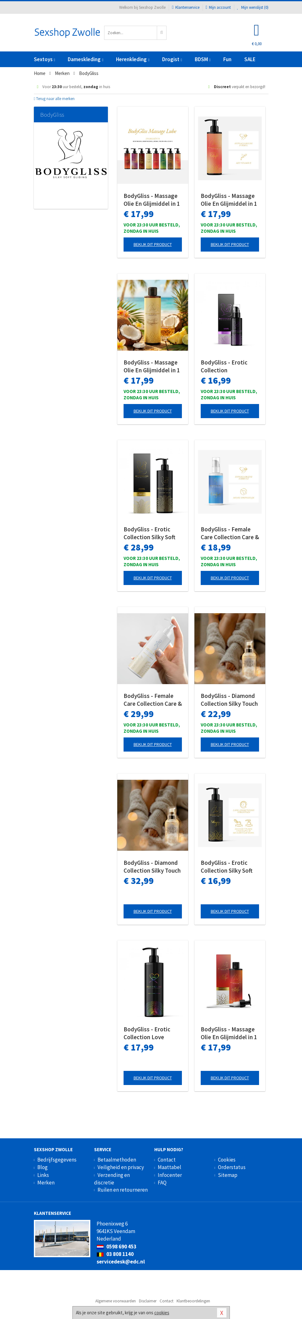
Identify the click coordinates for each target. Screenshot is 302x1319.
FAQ (162, 1182)
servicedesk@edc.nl (121, 1261)
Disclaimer (147, 1301)
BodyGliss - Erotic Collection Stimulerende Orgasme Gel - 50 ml (227, 366)
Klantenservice (185, 7)
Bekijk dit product (153, 244)
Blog (42, 1167)
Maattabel (169, 1167)
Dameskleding (85, 59)
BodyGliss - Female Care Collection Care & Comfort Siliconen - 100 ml (230, 533)
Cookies (227, 1159)
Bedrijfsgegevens (57, 1159)
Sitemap (227, 1175)
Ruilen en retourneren (123, 1189)
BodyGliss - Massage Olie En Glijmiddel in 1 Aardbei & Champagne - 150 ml (229, 200)
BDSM (202, 59)
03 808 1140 (115, 1254)
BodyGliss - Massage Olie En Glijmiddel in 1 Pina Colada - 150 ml (152, 366)
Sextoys (44, 59)
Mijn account (218, 7)
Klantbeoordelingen (193, 1301)
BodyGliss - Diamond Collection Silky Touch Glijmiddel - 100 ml (152, 867)
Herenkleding (132, 59)
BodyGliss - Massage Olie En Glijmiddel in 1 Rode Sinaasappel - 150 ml (229, 1033)
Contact (167, 1159)
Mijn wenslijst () (252, 7)
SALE (250, 59)
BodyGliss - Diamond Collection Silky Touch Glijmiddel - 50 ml (229, 700)
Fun (227, 59)
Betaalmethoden (117, 1159)
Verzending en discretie (112, 1179)
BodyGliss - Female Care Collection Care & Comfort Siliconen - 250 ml (153, 700)
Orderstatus (232, 1167)
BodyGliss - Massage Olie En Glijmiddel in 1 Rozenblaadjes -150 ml (152, 200)
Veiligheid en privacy (121, 1167)
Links (43, 1175)
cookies (161, 1313)
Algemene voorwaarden (115, 1301)
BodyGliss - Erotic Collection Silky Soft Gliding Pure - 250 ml (150, 533)
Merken (46, 1182)
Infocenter (170, 1175)
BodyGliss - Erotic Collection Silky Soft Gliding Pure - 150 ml (228, 867)
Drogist (172, 59)
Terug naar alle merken (54, 98)
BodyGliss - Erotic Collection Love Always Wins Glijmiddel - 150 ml (148, 1033)
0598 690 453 (116, 1246)
